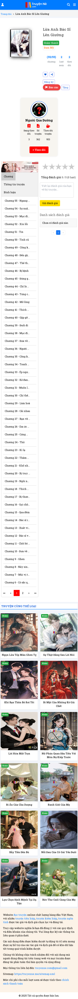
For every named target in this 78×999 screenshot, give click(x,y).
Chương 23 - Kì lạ (15, 450)
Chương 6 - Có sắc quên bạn (17, 582)
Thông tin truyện (14, 184)
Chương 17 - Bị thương (17, 496)
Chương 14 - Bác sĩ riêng (17, 520)
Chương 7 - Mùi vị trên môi (17, 574)
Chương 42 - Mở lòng (17, 302)
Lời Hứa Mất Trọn (19, 753)
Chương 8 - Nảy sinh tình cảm (17, 566)
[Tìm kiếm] (68, 5)
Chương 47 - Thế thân (17, 263)
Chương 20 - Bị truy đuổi (17, 473)
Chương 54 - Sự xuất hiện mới (17, 208)
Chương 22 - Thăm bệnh (17, 457)
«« (4, 593)
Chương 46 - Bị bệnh (17, 270)
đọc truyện (20, 914)
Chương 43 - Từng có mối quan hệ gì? (17, 294)
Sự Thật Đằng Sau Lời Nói (59, 654)
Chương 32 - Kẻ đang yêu (17, 379)
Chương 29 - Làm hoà (17, 403)
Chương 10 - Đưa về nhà (17, 551)
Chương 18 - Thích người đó (17, 488)
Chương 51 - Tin (14, 231)
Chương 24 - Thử (14, 442)
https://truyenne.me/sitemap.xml (34, 973)
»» (35, 593)
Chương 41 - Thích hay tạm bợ (17, 309)
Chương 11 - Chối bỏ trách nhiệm (17, 543)
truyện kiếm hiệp (46, 918)
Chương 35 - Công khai (17, 356)
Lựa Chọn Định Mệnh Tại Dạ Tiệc (19, 901)
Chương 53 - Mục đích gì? (17, 216)
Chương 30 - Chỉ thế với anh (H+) (17, 395)
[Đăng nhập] (2, 5)
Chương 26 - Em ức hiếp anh (17, 426)
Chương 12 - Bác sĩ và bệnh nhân (17, 535)
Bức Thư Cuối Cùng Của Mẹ (58, 899)
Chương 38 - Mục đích (17, 333)
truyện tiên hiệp (25, 918)
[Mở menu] (74, 5)
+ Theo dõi (39, 149)
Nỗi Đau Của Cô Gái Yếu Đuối (58, 852)
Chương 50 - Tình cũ (17, 239)
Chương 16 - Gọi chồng (17, 504)
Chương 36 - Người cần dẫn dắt (17, 348)
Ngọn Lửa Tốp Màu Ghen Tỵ (19, 654)
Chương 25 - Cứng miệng (17, 434)
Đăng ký (49, 81)
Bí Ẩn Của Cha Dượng (19, 804)
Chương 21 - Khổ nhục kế (17, 465)
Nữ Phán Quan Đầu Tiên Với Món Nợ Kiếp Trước (59, 755)
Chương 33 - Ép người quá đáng (17, 372)
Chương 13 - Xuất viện (17, 527)
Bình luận (10, 192)
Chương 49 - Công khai (17, 247)
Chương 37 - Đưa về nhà (17, 340)
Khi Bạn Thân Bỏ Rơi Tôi (19, 702)
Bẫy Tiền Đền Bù (19, 852)
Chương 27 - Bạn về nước (17, 418)
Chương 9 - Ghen (15, 559)
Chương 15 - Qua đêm (17, 512)
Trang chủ (6, 14)
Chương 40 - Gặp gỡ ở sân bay (17, 317)
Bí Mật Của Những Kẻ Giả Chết (59, 704)
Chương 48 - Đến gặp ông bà (17, 255)
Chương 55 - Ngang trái (17, 200)
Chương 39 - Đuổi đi (16, 325)
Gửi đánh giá (50, 203)
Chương (8, 176)
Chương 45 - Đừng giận (17, 278)
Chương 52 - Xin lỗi (16, 224)
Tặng (65, 87)
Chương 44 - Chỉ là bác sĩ (17, 286)
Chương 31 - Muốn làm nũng (17, 387)
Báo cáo (51, 87)
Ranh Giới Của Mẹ (59, 804)
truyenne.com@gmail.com (51, 968)
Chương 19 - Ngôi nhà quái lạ (17, 481)
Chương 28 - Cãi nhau (17, 411)
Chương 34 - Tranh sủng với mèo (17, 364)
